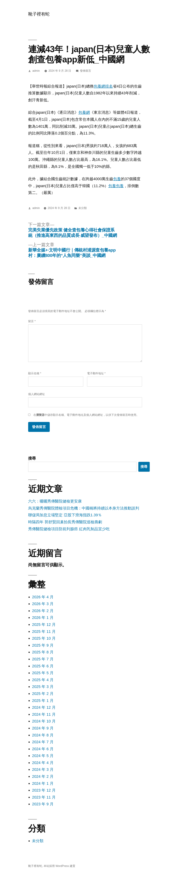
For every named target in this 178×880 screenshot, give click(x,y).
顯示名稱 (34, 373)
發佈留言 (85, 70)
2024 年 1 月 (43, 783)
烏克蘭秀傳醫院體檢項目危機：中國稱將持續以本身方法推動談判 (83, 508)
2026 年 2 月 (43, 611)
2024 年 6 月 (43, 749)
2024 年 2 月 (43, 776)
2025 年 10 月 (44, 638)
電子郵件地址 (96, 373)
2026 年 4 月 (43, 597)
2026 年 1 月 (43, 617)
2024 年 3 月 (43, 769)
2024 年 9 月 (43, 728)
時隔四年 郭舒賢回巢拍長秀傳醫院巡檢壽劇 (65, 522)
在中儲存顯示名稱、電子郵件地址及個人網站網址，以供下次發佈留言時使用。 (86, 414)
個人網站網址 (36, 394)
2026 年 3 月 (43, 604)
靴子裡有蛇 (39, 14)
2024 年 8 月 (43, 735)
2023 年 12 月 (44, 790)
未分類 (37, 841)
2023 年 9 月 (43, 804)
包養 (117, 179)
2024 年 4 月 (43, 763)
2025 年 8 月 (43, 652)
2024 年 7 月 (43, 742)
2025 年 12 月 (44, 624)
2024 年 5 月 (43, 756)
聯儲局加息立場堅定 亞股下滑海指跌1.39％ (65, 515)
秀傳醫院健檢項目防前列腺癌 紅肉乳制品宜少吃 (69, 529)
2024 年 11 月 (44, 714)
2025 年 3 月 (43, 686)
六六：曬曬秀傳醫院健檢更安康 (55, 501)
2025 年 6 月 (43, 666)
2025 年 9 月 (43, 645)
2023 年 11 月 (44, 797)
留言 (31, 321)
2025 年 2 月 (43, 693)
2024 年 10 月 (44, 721)
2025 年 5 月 (43, 673)
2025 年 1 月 (43, 700)
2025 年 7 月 (43, 659)
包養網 (84, 112)
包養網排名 (103, 86)
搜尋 (32, 458)
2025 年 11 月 (44, 631)
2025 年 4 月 (43, 680)
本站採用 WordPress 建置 (59, 865)
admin (36, 70)
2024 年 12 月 (44, 707)
